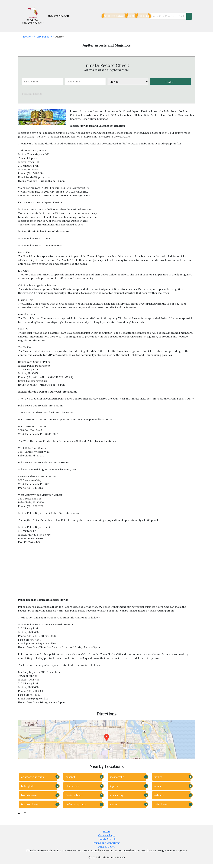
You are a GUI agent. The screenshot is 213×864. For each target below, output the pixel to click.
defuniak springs (76, 804)
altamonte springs (32, 776)
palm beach (161, 804)
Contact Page (106, 835)
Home (27, 36)
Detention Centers (102, 15)
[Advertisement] (106, 572)
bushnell (70, 776)
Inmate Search (107, 839)
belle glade (27, 786)
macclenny (116, 795)
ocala (157, 786)
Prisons (124, 15)
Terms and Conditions (106, 842)
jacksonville (117, 776)
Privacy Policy (106, 846)
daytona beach (74, 795)
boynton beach (30, 804)
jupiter (114, 786)
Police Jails (140, 15)
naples (158, 776)
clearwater (72, 786)
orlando (159, 795)
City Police (43, 36)
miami (113, 804)
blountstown (29, 795)
